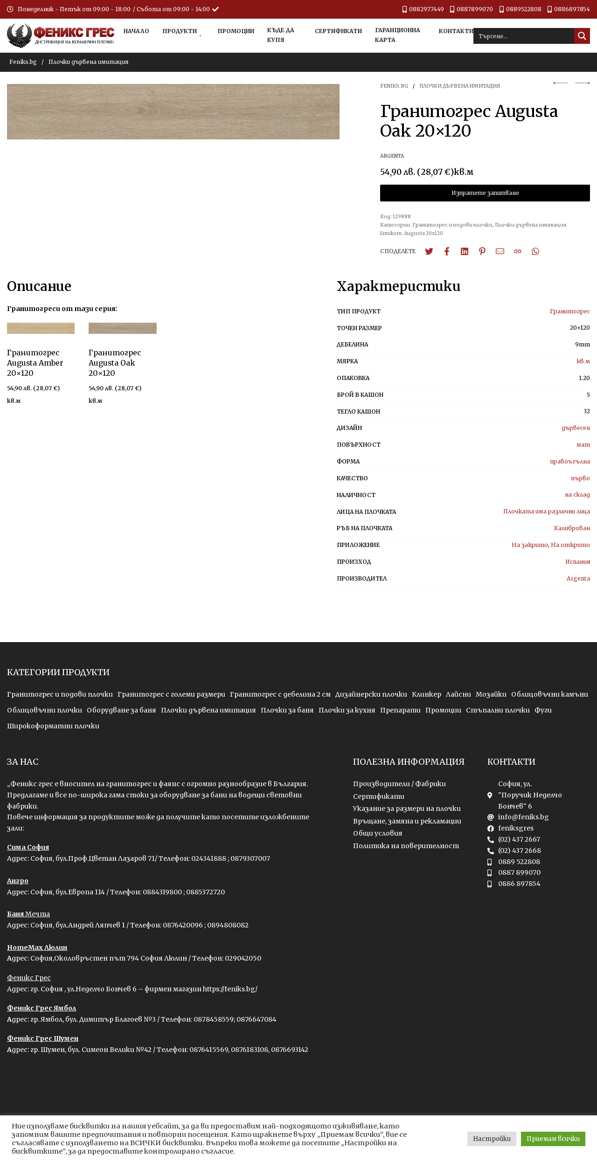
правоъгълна (570, 461)
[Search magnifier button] (582, 36)
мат (583, 444)
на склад (577, 494)
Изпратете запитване (485, 193)
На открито (570, 544)
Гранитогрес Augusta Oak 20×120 (115, 363)
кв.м (583, 361)
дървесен (576, 427)
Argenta (578, 578)
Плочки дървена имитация (88, 61)
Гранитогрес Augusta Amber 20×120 (35, 363)
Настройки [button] (492, 1139)
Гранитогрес (570, 311)
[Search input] (524, 36)
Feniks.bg (23, 61)
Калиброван (572, 528)
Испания (577, 561)
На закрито (530, 544)
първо (580, 478)
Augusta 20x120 (423, 233)
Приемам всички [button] (553, 1139)
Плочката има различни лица (546, 511)
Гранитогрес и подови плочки (452, 225)
